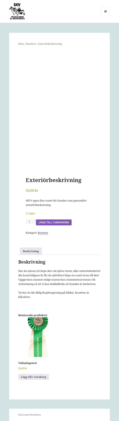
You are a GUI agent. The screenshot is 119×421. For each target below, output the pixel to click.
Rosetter (31, 43)
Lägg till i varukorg (54, 222)
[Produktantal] (30, 221)
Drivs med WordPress (29, 414)
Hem (21, 43)
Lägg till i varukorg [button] (33, 377)
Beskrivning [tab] (31, 251)
